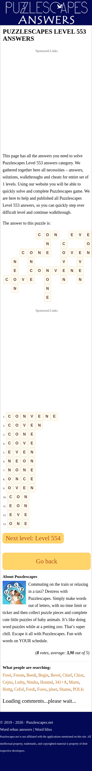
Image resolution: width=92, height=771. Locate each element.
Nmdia (32, 682)
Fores (42, 689)
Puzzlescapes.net (39, 722)
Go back (46, 561)
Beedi (31, 675)
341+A (61, 682)
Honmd (46, 682)
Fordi (30, 689)
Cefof (19, 689)
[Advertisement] (44, 101)
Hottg (7, 689)
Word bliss (43, 729)
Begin (43, 675)
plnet (53, 689)
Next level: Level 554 (33, 538)
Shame (65, 689)
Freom (18, 675)
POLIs (78, 689)
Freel (7, 675)
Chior (78, 675)
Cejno (8, 682)
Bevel (55, 675)
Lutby (20, 682)
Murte (74, 682)
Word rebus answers (16, 729)
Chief (67, 675)
